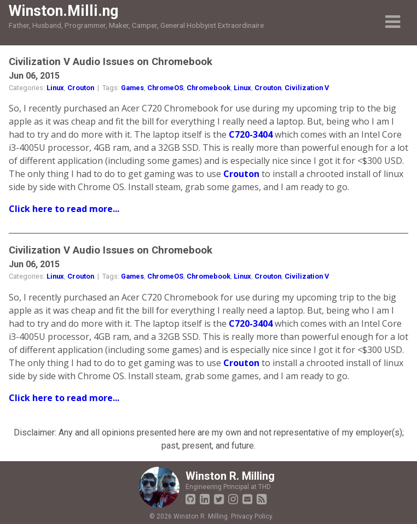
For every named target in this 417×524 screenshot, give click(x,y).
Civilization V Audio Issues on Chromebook (110, 62)
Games (132, 88)
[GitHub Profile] (190, 499)
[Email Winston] (247, 499)
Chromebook (208, 88)
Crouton (80, 88)
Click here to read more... (64, 209)
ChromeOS (165, 88)
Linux (55, 88)
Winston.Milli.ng (63, 11)
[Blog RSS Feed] (262, 499)
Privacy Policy (251, 516)
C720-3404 (251, 134)
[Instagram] (233, 499)
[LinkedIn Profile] (205, 499)
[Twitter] (219, 499)
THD (264, 487)
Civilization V (307, 88)
